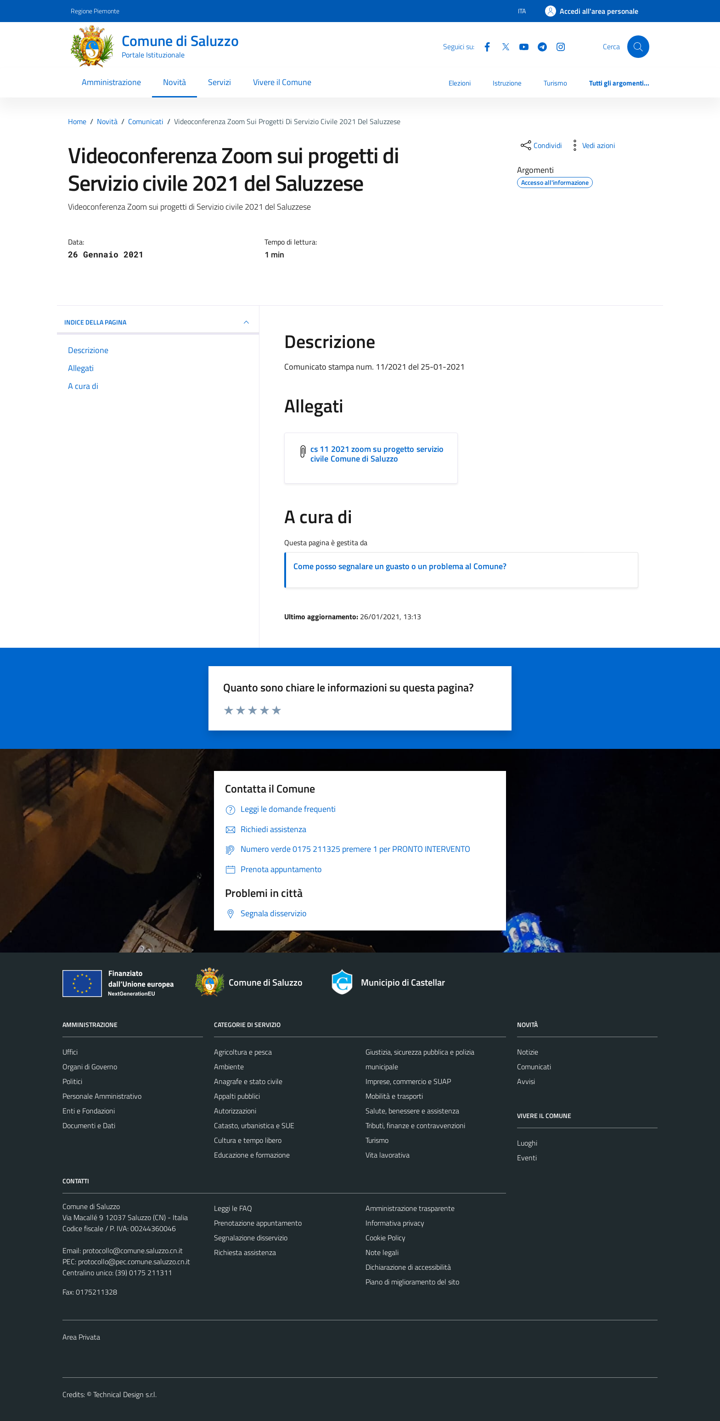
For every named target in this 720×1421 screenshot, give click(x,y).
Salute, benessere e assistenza (412, 1110)
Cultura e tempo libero (247, 1140)
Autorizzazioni (235, 1110)
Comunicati (534, 1066)
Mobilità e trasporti (394, 1095)
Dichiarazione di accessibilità (408, 1267)
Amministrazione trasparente (410, 1208)
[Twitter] (502, 45)
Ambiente (229, 1066)
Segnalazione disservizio (250, 1237)
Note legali (382, 1252)
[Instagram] (557, 45)
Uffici (70, 1051)
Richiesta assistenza (245, 1252)
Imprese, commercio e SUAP (408, 1081)
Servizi (219, 82)
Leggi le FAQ (233, 1208)
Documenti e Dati (88, 1125)
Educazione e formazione (252, 1154)
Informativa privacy (395, 1222)
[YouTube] (520, 45)
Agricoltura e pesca (243, 1051)
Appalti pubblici (237, 1095)
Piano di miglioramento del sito (412, 1281)
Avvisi (526, 1081)
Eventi (527, 1157)
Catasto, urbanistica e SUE (254, 1125)
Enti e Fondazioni (88, 1110)
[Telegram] (538, 45)
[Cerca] (638, 46)
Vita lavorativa (388, 1154)
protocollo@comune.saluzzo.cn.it (133, 1250)
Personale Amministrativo (101, 1095)
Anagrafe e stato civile (248, 1081)
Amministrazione (111, 82)
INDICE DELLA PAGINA (158, 322)
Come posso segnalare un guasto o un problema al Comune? (399, 566)
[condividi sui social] (540, 145)
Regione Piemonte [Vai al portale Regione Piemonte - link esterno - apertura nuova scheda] (95, 11)
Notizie (527, 1051)
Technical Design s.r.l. (125, 1394)
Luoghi (527, 1142)
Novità (174, 82)
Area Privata (81, 1336)
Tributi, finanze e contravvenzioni (415, 1125)
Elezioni (460, 83)
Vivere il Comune (282, 82)
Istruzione (507, 83)
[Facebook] (483, 45)
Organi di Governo (89, 1066)
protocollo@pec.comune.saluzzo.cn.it (134, 1261)
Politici (72, 1081)
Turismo (555, 83)
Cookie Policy (385, 1237)
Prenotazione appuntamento (258, 1222)
